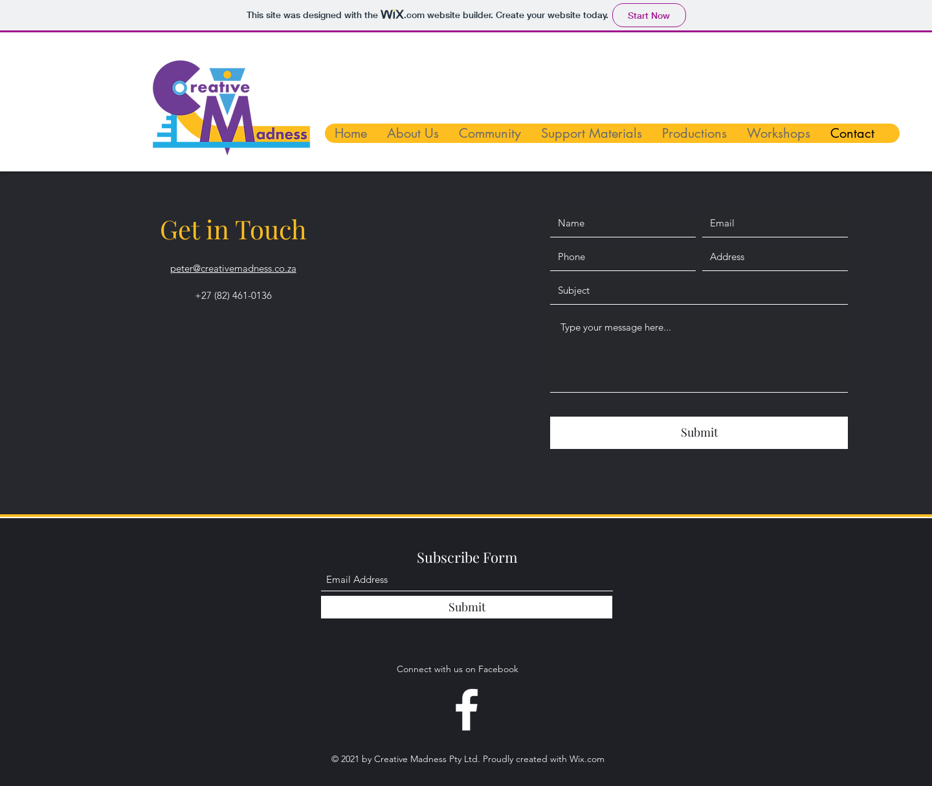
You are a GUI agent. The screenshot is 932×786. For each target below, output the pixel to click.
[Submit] (699, 433)
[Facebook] (466, 709)
